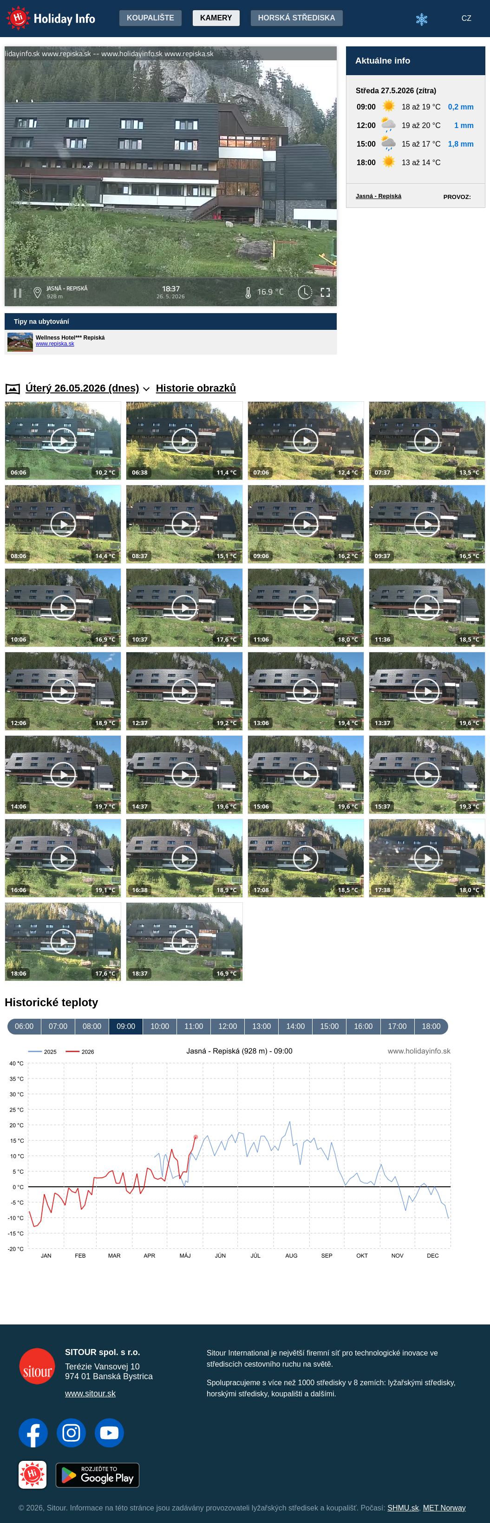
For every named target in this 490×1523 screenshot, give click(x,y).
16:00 (363, 1026)
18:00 (431, 1026)
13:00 (261, 1026)
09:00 (126, 1026)
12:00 (227, 1026)
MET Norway (444, 1508)
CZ (466, 18)
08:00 (92, 1026)
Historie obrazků (196, 388)
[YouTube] (109, 1434)
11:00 (193, 1026)
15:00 (329, 1026)
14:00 (295, 1026)
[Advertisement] (415, 286)
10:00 (159, 1026)
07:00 (58, 1026)
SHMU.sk (403, 1508)
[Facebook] (33, 1434)
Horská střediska (296, 18)
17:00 (397, 1026)
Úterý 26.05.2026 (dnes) (88, 388)
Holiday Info (42, 12)
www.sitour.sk (90, 1393)
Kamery (216, 18)
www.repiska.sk (55, 344)
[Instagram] (71, 1434)
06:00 (24, 1026)
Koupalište (150, 18)
